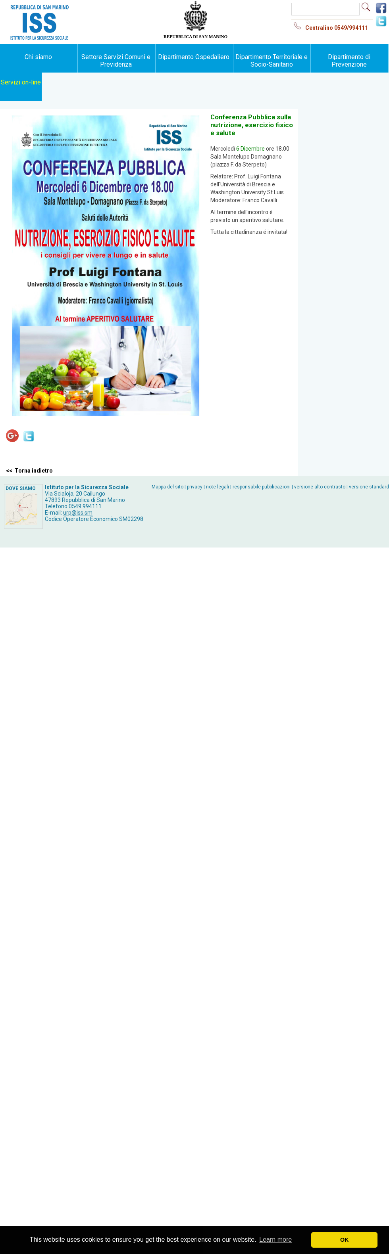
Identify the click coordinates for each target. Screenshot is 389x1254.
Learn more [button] (275, 1239)
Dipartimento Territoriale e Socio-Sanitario (271, 60)
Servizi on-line (21, 82)
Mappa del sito (167, 487)
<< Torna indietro (29, 470)
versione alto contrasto (319, 487)
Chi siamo (38, 57)
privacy (194, 487)
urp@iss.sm (77, 512)
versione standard (369, 487)
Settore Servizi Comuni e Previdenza (115, 60)
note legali (217, 487)
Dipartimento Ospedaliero (193, 57)
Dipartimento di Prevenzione (349, 60)
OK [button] (344, 1240)
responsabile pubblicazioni (262, 487)
